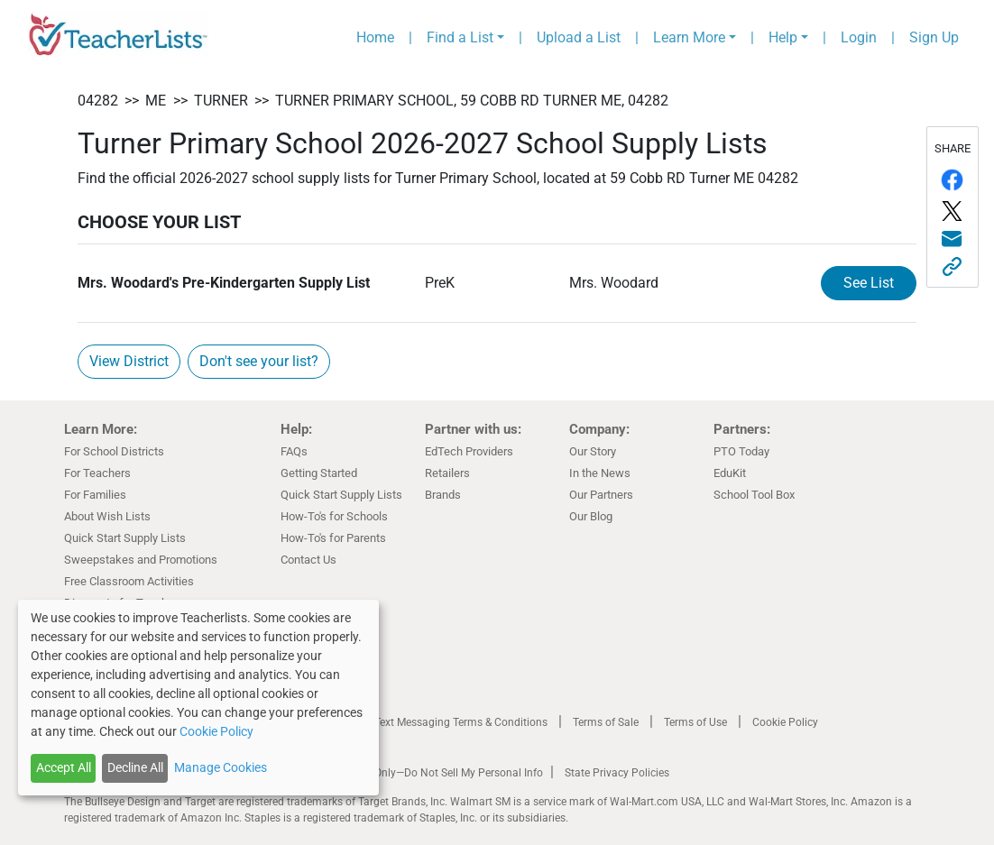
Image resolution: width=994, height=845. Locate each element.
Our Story (592, 451)
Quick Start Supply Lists (125, 538)
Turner (221, 100)
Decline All (135, 767)
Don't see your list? (258, 361)
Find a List (460, 37)
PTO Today (741, 451)
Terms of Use (695, 722)
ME (155, 100)
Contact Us (308, 559)
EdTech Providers (469, 451)
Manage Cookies (220, 767)
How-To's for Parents (333, 538)
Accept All (63, 767)
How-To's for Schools (334, 516)
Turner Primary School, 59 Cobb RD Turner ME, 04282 (471, 100)
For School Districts (114, 451)
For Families (95, 494)
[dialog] (198, 697)
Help (783, 37)
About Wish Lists (107, 516)
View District (129, 361)
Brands (443, 494)
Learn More (689, 37)
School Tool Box (754, 494)
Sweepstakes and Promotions (140, 559)
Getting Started (319, 473)
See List (868, 282)
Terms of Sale (606, 722)
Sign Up (934, 37)
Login (859, 37)
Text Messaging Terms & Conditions (461, 722)
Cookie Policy (785, 722)
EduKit (729, 473)
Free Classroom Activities (129, 581)
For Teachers (97, 473)
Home (375, 37)
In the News (599, 473)
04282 (98, 100)
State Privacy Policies (617, 773)
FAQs (294, 451)
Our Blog (590, 516)
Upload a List (579, 37)
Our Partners (601, 494)
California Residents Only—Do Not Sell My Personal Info (408, 773)
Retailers (447, 473)
